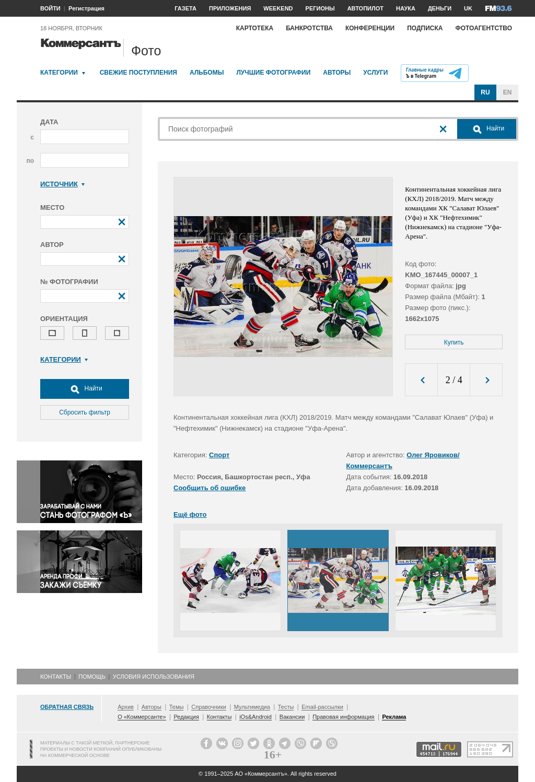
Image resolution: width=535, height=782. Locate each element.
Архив (126, 707)
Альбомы (207, 72)
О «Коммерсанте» (142, 717)
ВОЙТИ (50, 8)
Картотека (255, 28)
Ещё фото (189, 514)
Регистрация (86, 8)
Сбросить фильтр (84, 412)
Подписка (425, 28)
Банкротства (309, 28)
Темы (176, 707)
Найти (84, 389)
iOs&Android (255, 717)
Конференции (369, 28)
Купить (454, 342)
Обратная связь (67, 707)
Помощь (92, 676)
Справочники (208, 707)
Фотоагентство (483, 28)
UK (468, 8)
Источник (62, 184)
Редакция (186, 717)
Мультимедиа (252, 707)
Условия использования (153, 676)
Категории (59, 72)
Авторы (337, 72)
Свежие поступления (138, 72)
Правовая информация (343, 717)
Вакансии (292, 717)
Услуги (375, 72)
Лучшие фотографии (273, 72)
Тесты (286, 707)
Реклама (394, 717)
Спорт (219, 455)
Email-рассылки (322, 707)
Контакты (55, 676)
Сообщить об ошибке (209, 488)
